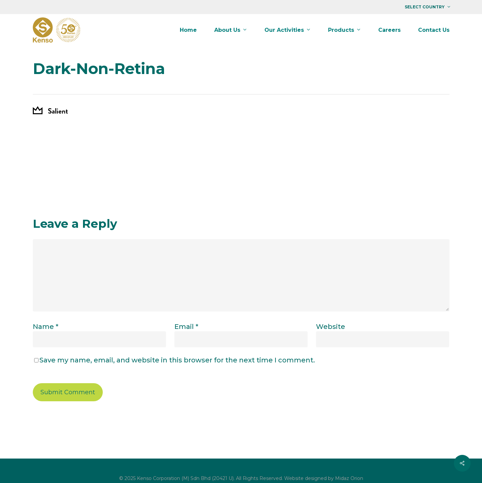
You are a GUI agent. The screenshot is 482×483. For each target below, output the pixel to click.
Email (186, 327)
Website (330, 327)
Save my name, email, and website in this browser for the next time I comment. (177, 360)
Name (45, 327)
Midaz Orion (349, 478)
